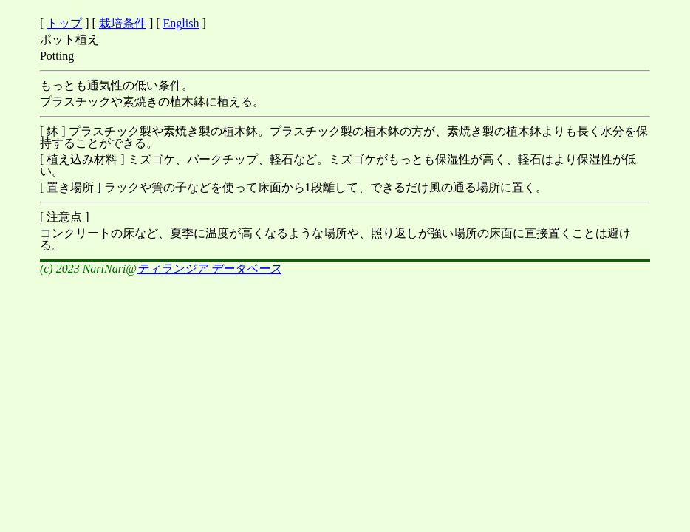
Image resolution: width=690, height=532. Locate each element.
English (181, 23)
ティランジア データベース (209, 268)
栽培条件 (122, 23)
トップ (64, 23)
